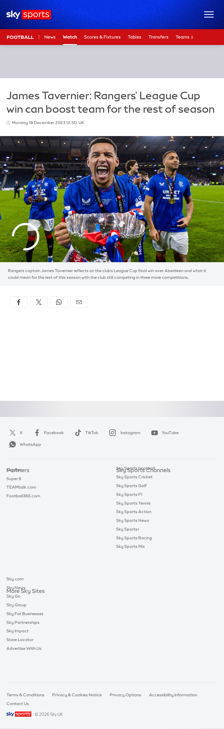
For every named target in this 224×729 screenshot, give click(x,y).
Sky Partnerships (22, 644)
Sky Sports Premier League (142, 488)
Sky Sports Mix (130, 575)
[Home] (28, 15)
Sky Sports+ (127, 558)
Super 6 (13, 488)
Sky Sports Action (133, 540)
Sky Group (16, 626)
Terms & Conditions (25, 695)
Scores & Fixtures (102, 37)
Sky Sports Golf (131, 514)
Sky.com (15, 600)
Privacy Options (125, 695)
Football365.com (23, 505)
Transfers (158, 37)
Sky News (15, 609)
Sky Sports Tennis (133, 532)
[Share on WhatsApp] (59, 302)
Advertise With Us (23, 670)
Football (20, 37)
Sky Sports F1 (129, 523)
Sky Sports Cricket (134, 505)
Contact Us (17, 704)
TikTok (85, 432)
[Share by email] (79, 302)
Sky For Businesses (24, 635)
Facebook (47, 432)
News (50, 37)
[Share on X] (39, 302)
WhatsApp (24, 444)
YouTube (163, 432)
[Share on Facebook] (18, 302)
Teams (185, 37)
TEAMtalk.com (21, 497)
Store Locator (20, 661)
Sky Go (13, 617)
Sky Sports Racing (134, 566)
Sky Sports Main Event (138, 479)
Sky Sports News (132, 549)
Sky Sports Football (135, 497)
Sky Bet (14, 479)
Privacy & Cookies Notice (77, 695)
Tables (134, 37)
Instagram (123, 432)
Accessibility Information (173, 695)
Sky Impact (17, 652)
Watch (70, 37)
